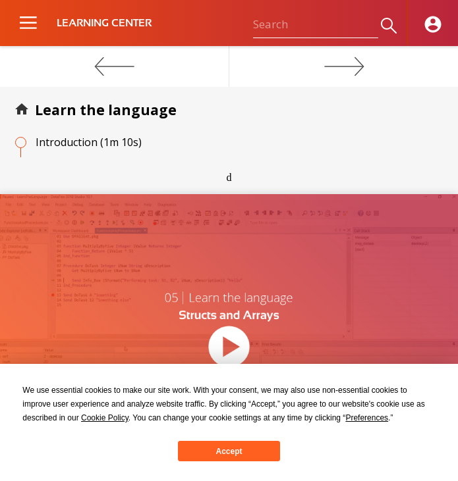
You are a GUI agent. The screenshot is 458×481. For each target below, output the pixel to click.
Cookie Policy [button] (105, 417)
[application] (229, 324)
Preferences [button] (366, 417)
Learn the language (106, 110)
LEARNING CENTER (104, 23)
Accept (228, 451)
